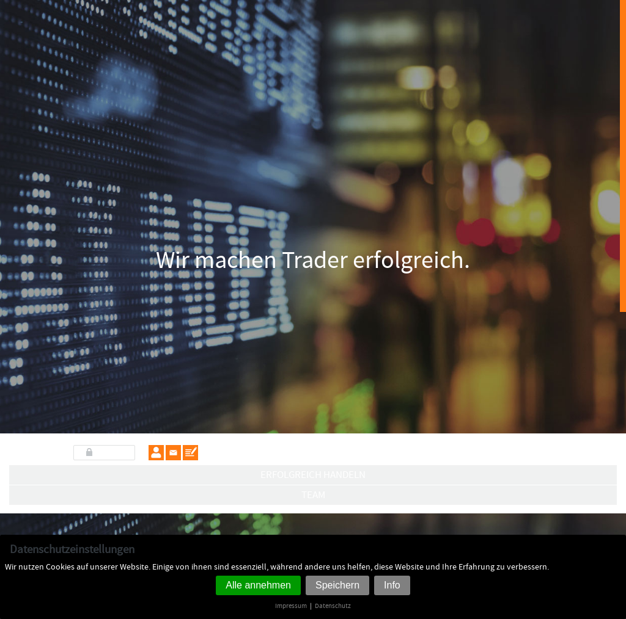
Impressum (291, 605)
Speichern (337, 585)
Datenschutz (333, 605)
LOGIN (110, 452)
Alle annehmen (258, 585)
